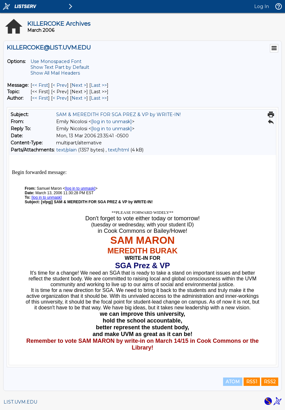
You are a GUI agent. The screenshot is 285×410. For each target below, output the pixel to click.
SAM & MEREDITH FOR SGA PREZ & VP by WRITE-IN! (118, 114)
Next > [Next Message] (79, 85)
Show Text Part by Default (59, 67)
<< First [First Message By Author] (40, 98)
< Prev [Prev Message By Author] (60, 98)
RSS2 (270, 382)
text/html (118, 150)
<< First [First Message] (40, 85)
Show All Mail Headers (55, 73)
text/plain (66, 150)
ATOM (233, 382)
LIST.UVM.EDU (20, 402)
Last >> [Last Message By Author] (99, 98)
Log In (261, 6)
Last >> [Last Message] (99, 85)
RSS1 (251, 382)
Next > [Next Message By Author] (79, 98)
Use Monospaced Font (56, 61)
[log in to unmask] (111, 121)
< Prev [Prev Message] (60, 85)
